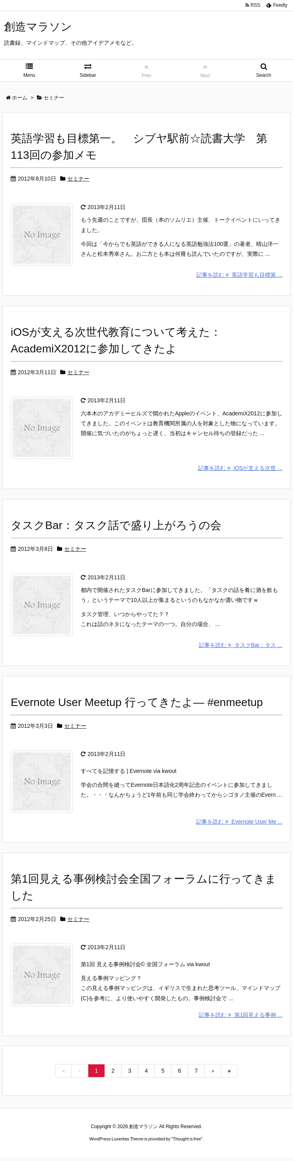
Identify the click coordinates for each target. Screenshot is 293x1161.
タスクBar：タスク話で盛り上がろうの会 (116, 527)
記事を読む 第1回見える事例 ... (240, 1019)
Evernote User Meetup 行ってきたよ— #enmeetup (137, 705)
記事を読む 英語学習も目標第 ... (239, 275)
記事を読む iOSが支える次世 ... (240, 469)
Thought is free (187, 1142)
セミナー (78, 178)
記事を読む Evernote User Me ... (239, 825)
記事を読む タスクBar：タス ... (240, 647)
